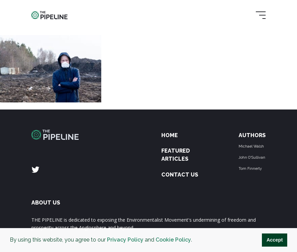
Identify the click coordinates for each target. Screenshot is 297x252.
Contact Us (179, 174)
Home (169, 135)
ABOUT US (45, 202)
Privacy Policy (125, 240)
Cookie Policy (173, 240)
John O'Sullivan (252, 157)
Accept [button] (275, 240)
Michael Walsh (251, 146)
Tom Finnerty (250, 168)
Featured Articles (175, 155)
